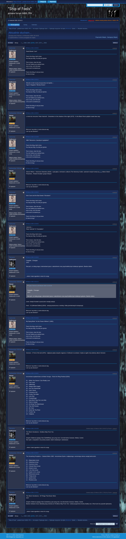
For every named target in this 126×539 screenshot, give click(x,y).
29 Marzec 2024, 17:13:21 (32, 492)
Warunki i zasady (110, 535)
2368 (25, 43)
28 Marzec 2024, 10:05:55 (32, 48)
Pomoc (103, 535)
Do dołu (10, 42)
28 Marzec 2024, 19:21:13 (32, 281)
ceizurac (12, 48)
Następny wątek (112, 37)
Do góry (10, 516)
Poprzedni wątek (101, 37)
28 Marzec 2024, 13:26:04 (32, 192)
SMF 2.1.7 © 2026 (10, 535)
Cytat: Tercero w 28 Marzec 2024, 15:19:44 (40, 286)
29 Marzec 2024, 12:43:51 (32, 373)
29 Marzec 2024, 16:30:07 (32, 452)
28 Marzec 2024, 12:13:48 (32, 136)
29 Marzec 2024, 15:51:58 (32, 428)
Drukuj (115, 42)
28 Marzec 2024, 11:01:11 (32, 79)
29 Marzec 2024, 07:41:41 (32, 349)
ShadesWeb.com (20, 537)
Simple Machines (20, 535)
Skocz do (92, 524)
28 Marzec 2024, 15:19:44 (32, 257)
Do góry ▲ (117, 535)
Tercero (12, 257)
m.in (101, 171)
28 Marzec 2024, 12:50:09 (32, 168)
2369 (28, 43)
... (23, 43)
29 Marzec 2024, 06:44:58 (32, 318)
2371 (36, 43)
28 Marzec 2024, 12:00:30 (32, 113)
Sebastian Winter (15, 113)
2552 (45, 43)
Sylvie (73, 28)
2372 (40, 43)
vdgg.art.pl (91, 20)
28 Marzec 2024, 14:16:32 (32, 223)
